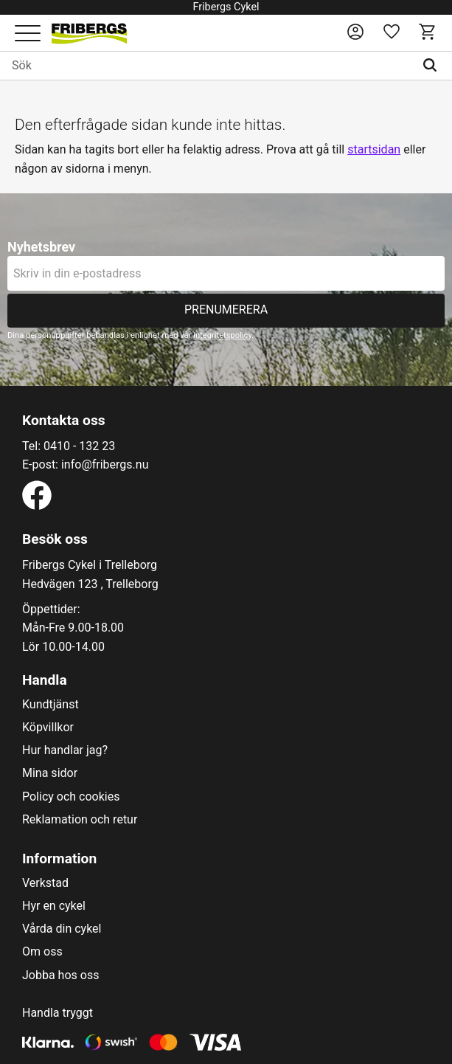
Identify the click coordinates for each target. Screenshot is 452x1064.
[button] (28, 34)
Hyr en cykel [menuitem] (54, 906)
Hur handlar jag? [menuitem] (65, 750)
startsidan (373, 149)
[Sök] (433, 66)
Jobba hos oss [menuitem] (60, 975)
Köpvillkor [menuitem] (48, 727)
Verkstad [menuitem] (45, 883)
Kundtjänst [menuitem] (50, 704)
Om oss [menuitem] (42, 951)
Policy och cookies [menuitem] (70, 797)
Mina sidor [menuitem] (49, 773)
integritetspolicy (222, 335)
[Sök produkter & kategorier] (207, 66)
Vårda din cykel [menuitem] (62, 929)
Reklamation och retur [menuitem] (79, 819)
